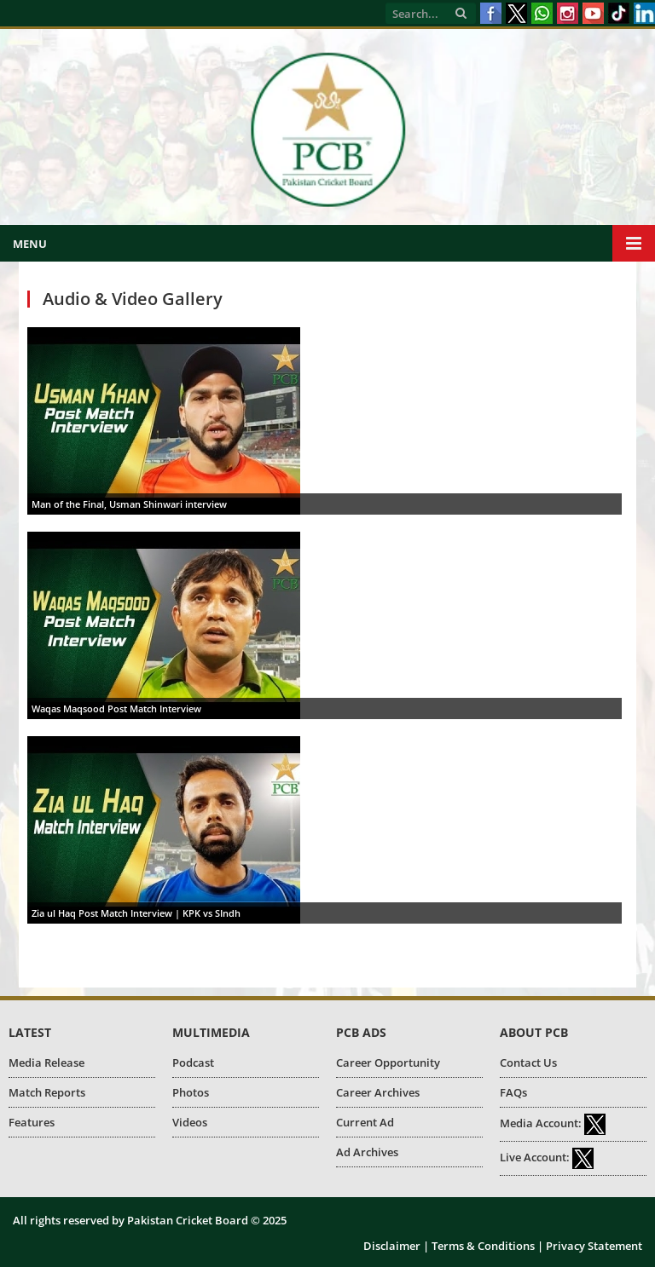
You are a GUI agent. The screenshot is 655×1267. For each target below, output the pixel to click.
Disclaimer (391, 1245)
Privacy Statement (594, 1245)
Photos (190, 1092)
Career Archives (378, 1092)
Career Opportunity (388, 1062)
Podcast (193, 1062)
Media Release (46, 1062)
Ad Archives (367, 1152)
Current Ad (365, 1122)
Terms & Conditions (483, 1245)
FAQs (513, 1092)
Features (32, 1122)
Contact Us (528, 1062)
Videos (189, 1122)
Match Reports (47, 1092)
